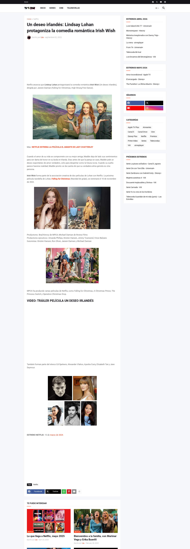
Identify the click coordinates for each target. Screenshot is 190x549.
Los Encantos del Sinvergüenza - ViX (141, 57)
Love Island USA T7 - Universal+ (139, 26)
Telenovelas (73, 8)
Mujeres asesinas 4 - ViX (136, 178)
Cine (61, 8)
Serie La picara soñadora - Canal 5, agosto (143, 164)
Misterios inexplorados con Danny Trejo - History (142, 36)
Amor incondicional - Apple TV (138, 75)
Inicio (26, 2)
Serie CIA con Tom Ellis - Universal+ (140, 168)
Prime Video (133, 141)
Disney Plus (132, 136)
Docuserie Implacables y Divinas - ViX (141, 182)
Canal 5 (131, 132)
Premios (153, 136)
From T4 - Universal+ (134, 47)
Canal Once (142, 132)
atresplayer (139, 145)
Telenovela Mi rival (133, 52)
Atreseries (147, 127)
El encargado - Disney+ (135, 79)
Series (52, 8)
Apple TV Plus (133, 127)
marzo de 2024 (56, 435)
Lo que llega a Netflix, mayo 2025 (46, 536)
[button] (157, 8)
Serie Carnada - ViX (134, 187)
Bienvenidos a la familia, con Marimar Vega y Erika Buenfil (95, 538)
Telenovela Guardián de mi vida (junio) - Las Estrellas (144, 198)
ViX (129, 145)
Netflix (36, 19)
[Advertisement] (72, 61)
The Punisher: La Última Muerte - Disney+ (143, 84)
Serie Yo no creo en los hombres (139, 192)
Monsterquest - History (135, 31)
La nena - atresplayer (134, 43)
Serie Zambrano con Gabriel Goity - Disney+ (143, 173)
